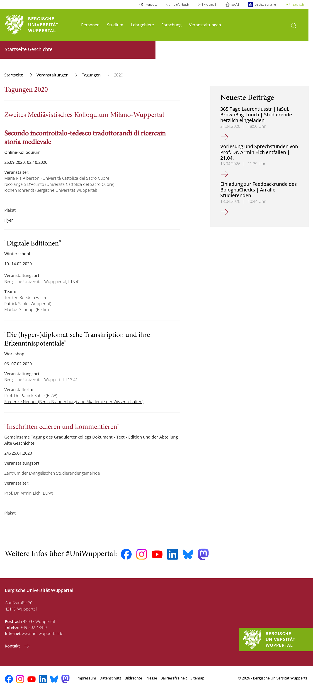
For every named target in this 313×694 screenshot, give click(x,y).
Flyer (8, 220)
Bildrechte (133, 678)
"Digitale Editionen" (32, 244)
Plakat (10, 210)
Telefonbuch (180, 4)
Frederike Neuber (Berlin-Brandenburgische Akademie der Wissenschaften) (73, 401)
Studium (115, 24)
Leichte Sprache (265, 4)
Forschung (171, 24)
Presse (151, 678)
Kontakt (13, 646)
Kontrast (151, 4)
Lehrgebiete (142, 24)
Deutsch (298, 4)
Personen (90, 24)
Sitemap (197, 678)
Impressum (86, 678)
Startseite (14, 75)
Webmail (210, 4)
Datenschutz (110, 678)
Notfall (235, 4)
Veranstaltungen (205, 24)
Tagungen (92, 75)
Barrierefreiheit (173, 678)
